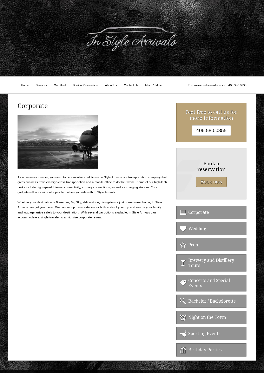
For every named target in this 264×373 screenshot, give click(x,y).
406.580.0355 (211, 130)
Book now (211, 181)
